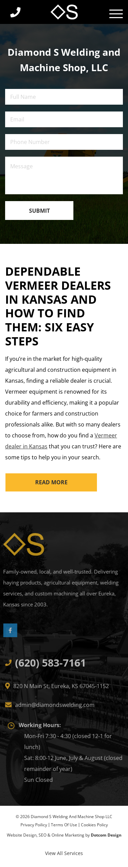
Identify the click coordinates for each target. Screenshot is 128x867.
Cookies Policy (94, 825)
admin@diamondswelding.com (55, 707)
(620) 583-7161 (50, 664)
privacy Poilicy (33, 825)
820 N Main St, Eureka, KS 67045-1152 (61, 688)
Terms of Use (64, 825)
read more (51, 482)
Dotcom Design (106, 835)
